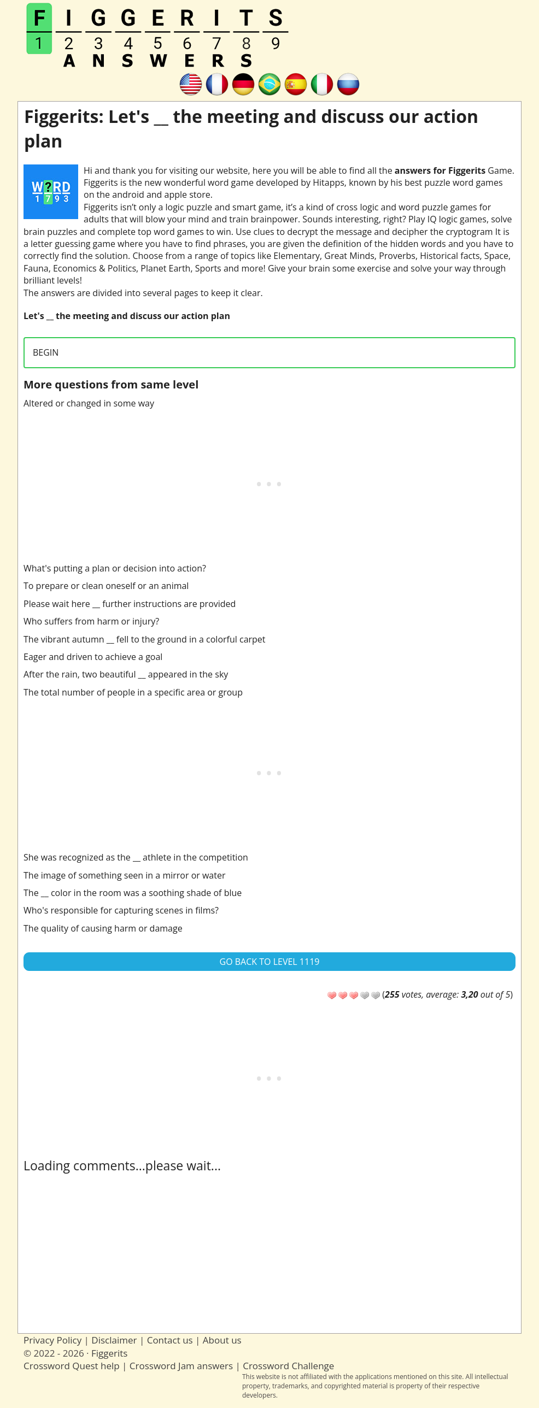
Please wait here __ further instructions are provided (130, 604)
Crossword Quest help (72, 1365)
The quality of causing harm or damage (103, 928)
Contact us (170, 1340)
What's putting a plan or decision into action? (115, 568)
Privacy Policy (52, 1340)
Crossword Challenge (288, 1365)
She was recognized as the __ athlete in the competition (136, 857)
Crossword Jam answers (181, 1365)
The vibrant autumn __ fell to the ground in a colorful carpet (145, 639)
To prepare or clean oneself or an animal (106, 586)
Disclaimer (114, 1340)
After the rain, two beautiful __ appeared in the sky (126, 674)
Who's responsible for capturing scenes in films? (121, 910)
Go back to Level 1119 (270, 962)
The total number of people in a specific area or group (133, 692)
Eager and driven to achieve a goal (93, 657)
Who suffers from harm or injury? (91, 621)
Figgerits (109, 1353)
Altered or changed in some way (89, 403)
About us (222, 1340)
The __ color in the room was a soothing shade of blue (133, 893)
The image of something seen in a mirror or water (124, 875)
